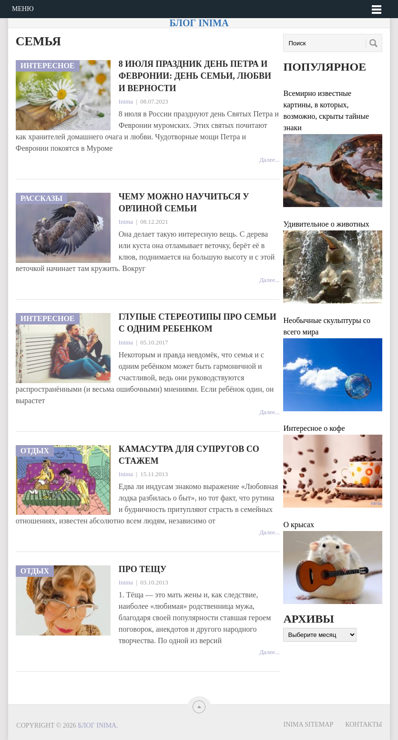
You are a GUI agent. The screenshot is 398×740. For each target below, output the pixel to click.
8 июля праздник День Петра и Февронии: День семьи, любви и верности (195, 76)
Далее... (269, 159)
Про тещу (142, 569)
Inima (126, 101)
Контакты (363, 724)
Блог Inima (198, 23)
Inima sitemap (309, 724)
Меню (23, 8)
